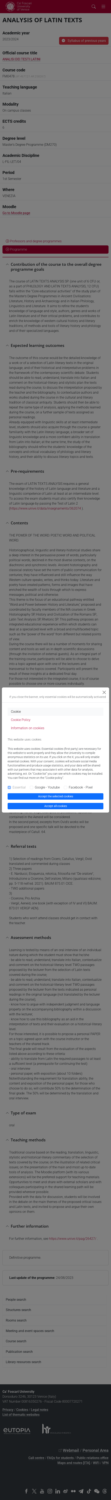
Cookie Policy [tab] (20, 720)
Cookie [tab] (16, 712)
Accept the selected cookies (55, 796)
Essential (19, 787)
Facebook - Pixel (81, 787)
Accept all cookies (55, 806)
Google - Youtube (47, 787)
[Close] (104, 692)
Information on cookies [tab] (27, 728)
